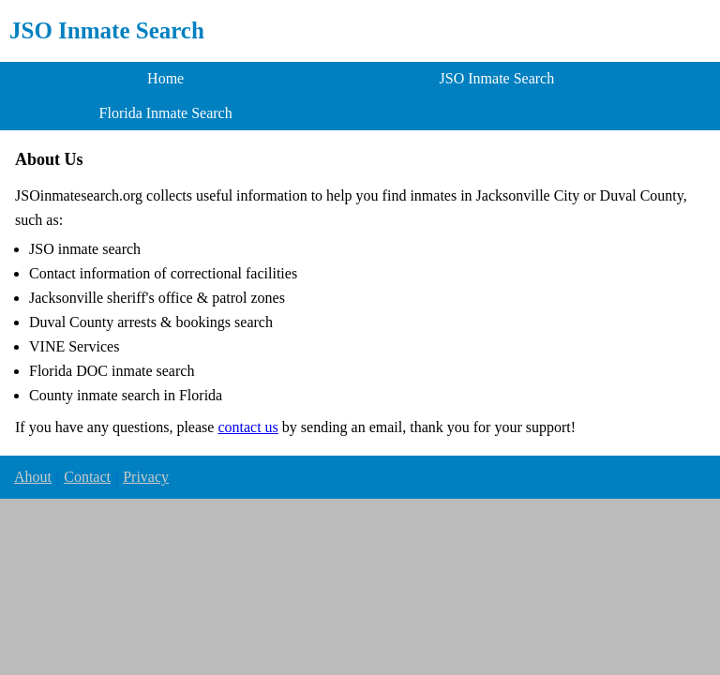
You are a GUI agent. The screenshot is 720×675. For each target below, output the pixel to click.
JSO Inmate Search (106, 30)
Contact (87, 477)
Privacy (146, 477)
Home (165, 78)
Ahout (33, 477)
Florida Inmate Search (165, 113)
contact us (248, 427)
